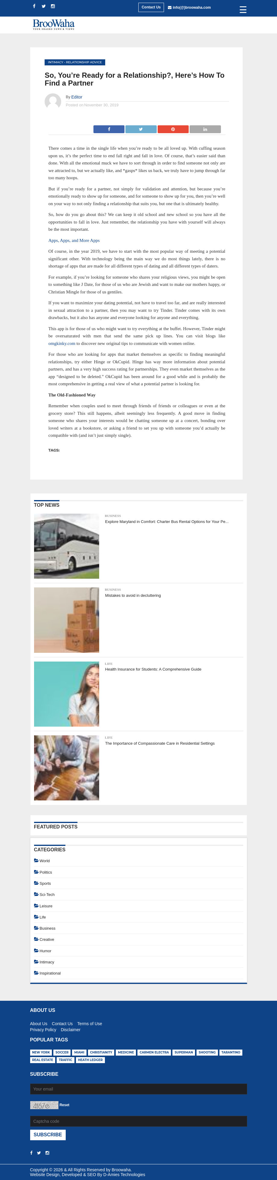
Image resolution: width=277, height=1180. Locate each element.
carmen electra (154, 1052)
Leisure (45, 906)
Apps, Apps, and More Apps (74, 240)
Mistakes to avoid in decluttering (133, 595)
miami (79, 1052)
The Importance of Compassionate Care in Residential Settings (160, 743)
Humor (45, 951)
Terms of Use (89, 1022)
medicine (126, 1052)
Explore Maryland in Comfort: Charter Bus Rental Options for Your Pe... (167, 521)
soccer (61, 1052)
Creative (46, 939)
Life (109, 663)
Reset (64, 1105)
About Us (39, 1022)
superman (184, 1052)
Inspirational (50, 973)
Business (113, 516)
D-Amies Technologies (124, 1174)
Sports (45, 883)
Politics (45, 872)
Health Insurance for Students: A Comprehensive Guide (153, 669)
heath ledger (90, 1060)
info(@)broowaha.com (192, 7)
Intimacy (55, 62)
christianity (101, 1052)
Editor (77, 97)
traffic (65, 1060)
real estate (42, 1060)
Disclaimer (70, 1028)
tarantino (231, 1052)
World (44, 861)
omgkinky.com (62, 343)
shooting (207, 1052)
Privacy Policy (43, 1028)
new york (41, 1052)
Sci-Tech (47, 894)
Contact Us (151, 7)
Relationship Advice (84, 62)
